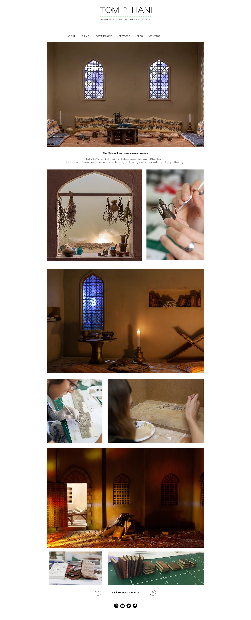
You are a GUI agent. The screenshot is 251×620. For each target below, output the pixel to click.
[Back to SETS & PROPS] (125, 592)
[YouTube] (122, 606)
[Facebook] (135, 606)
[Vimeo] (128, 606)
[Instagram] (116, 606)
